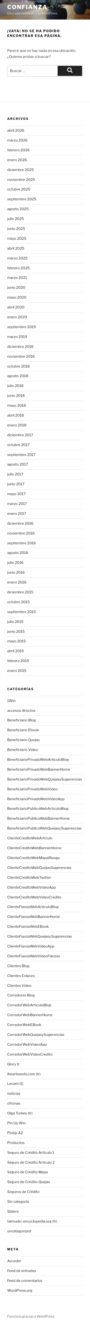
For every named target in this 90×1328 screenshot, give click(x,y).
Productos (16, 1143)
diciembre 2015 (20, 592)
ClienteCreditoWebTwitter (29, 877)
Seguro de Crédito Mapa (27, 1172)
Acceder (14, 1261)
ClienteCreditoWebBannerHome (34, 848)
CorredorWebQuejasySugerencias (35, 1035)
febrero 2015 (18, 661)
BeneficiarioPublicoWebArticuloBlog (37, 808)
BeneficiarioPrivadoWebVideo (32, 789)
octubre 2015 (18, 602)
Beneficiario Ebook (23, 730)
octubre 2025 (18, 189)
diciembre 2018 (20, 346)
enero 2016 (16, 582)
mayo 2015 (16, 641)
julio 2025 (15, 219)
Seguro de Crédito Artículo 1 (30, 1152)
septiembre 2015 (21, 612)
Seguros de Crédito (23, 1192)
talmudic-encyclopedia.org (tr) (32, 1221)
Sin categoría (18, 1201)
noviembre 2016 (21, 533)
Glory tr (13, 1064)
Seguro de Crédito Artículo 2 (31, 1162)
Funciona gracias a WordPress (30, 1316)
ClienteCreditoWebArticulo (29, 838)
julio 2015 (15, 622)
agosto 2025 (18, 209)
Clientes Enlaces (21, 976)
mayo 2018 (16, 405)
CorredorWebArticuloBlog (29, 1005)
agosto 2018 (17, 376)
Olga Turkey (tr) (20, 1113)
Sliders (13, 1211)
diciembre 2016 (20, 523)
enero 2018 (16, 425)
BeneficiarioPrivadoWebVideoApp (36, 799)
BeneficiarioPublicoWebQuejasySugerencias (44, 828)
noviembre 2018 (21, 356)
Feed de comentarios (24, 1281)
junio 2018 (16, 395)
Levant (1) (15, 1084)
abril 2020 (15, 307)
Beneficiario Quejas (23, 740)
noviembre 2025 (21, 180)
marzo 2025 (17, 258)
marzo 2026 (17, 140)
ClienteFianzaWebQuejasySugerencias (39, 936)
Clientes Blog (18, 966)
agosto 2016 (17, 553)
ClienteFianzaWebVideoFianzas (33, 956)
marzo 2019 (17, 337)
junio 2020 (16, 287)
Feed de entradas (21, 1271)
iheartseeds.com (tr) (24, 1074)
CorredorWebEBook (24, 1025)
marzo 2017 (17, 504)
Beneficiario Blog (21, 720)
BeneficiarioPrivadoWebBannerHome (38, 769)
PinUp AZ (15, 1133)
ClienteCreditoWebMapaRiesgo (33, 858)
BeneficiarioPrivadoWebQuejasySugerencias (44, 779)
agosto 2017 (17, 464)
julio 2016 (15, 562)
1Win (11, 701)
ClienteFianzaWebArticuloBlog (33, 907)
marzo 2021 (17, 278)
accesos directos (21, 710)
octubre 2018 (18, 366)
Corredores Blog (21, 995)
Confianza (27, 7)
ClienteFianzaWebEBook (28, 926)
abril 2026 (15, 130)
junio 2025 (16, 229)
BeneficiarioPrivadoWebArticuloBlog (38, 759)
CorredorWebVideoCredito (30, 1054)
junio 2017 (15, 484)
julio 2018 (15, 386)
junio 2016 (16, 572)
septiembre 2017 (21, 455)
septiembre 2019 (21, 327)
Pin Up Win (16, 1123)
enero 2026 (17, 160)
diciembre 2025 (20, 170)
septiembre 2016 (21, 543)
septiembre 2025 (21, 199)
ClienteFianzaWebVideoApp (30, 946)
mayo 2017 (16, 494)
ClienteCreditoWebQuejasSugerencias (39, 868)
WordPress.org (19, 1290)
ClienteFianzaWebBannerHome (33, 917)
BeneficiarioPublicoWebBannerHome (38, 818)
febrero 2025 (18, 268)
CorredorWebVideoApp (27, 1044)
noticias (13, 1093)
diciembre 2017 (20, 435)
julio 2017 (15, 474)
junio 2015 (16, 631)
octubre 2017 (18, 445)
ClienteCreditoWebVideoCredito (34, 897)
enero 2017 (16, 513)
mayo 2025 (16, 238)
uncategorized (19, 1231)
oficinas (13, 1103)
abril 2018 (15, 415)
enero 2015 (16, 671)
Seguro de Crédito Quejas (28, 1182)
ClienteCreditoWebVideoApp (31, 887)
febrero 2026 (18, 150)
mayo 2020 (16, 297)
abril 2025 (15, 248)
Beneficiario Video (22, 750)
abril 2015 (15, 651)
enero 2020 (17, 317)
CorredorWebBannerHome (30, 1015)
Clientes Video (19, 986)
